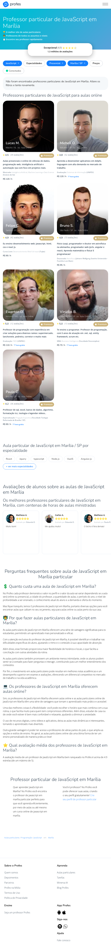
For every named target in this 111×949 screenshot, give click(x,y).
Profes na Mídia (12, 887)
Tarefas (60, 877)
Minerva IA (62, 882)
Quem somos (11, 872)
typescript (39, 459)
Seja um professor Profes (17, 912)
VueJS (70, 459)
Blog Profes (63, 887)
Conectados (12, 70)
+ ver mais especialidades (19, 466)
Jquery (23, 459)
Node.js (56, 459)
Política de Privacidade (16, 897)
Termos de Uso (12, 892)
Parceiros (9, 882)
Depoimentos (11, 877)
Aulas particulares (66, 872)
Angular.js (86, 459)
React (9, 459)
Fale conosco (63, 940)
